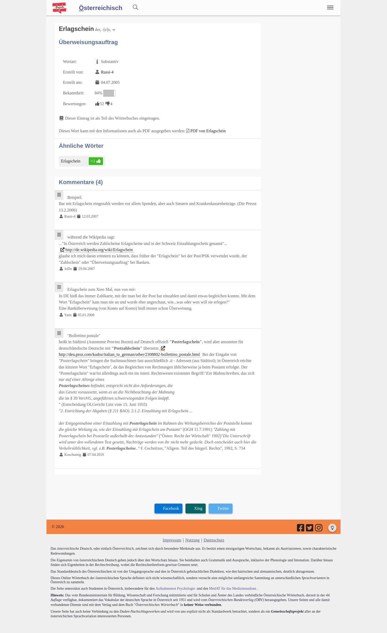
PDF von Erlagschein (206, 130)
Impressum (172, 536)
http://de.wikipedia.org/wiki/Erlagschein (96, 248)
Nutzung (192, 536)
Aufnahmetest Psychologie (174, 584)
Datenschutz (214, 536)
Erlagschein (71, 160)
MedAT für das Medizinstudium (231, 584)
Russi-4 (107, 72)
